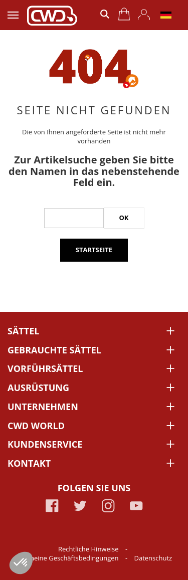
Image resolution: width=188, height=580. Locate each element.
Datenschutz (153, 557)
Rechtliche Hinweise (89, 548)
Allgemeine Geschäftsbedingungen (67, 557)
